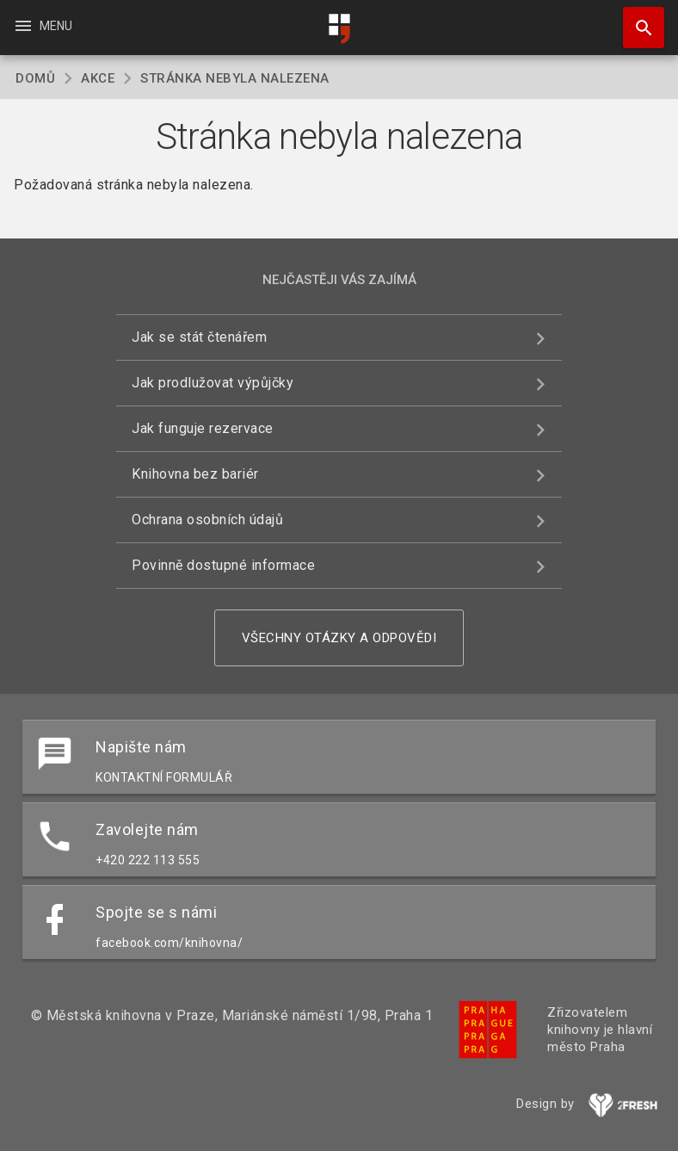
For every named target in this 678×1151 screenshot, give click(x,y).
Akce (97, 78)
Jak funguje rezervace (203, 428)
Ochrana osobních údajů (207, 519)
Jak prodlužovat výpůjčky (212, 382)
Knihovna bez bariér (195, 474)
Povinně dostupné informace (223, 565)
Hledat (636, 19)
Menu (42, 25)
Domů (35, 78)
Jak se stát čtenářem (199, 337)
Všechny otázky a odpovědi (339, 638)
